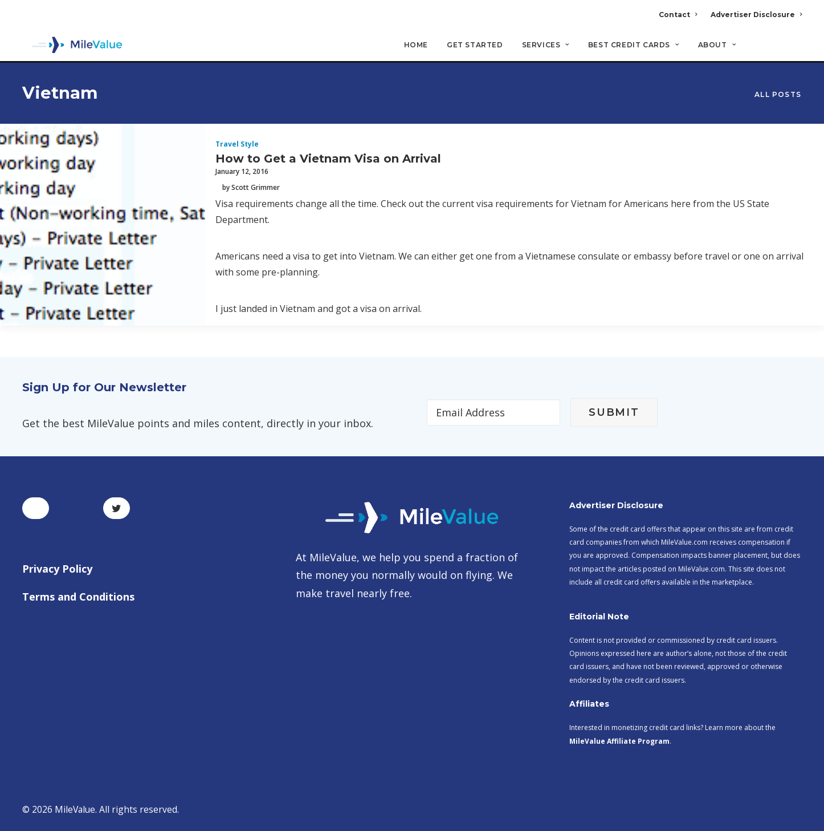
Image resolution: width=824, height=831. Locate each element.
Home (416, 46)
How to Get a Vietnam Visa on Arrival (328, 159)
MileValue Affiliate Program (619, 741)
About (717, 46)
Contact (678, 14)
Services (545, 46)
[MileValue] (73, 46)
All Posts (777, 95)
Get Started (475, 46)
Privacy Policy (57, 568)
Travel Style (237, 144)
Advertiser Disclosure (756, 14)
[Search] (794, 51)
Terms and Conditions (78, 596)
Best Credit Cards (633, 46)
